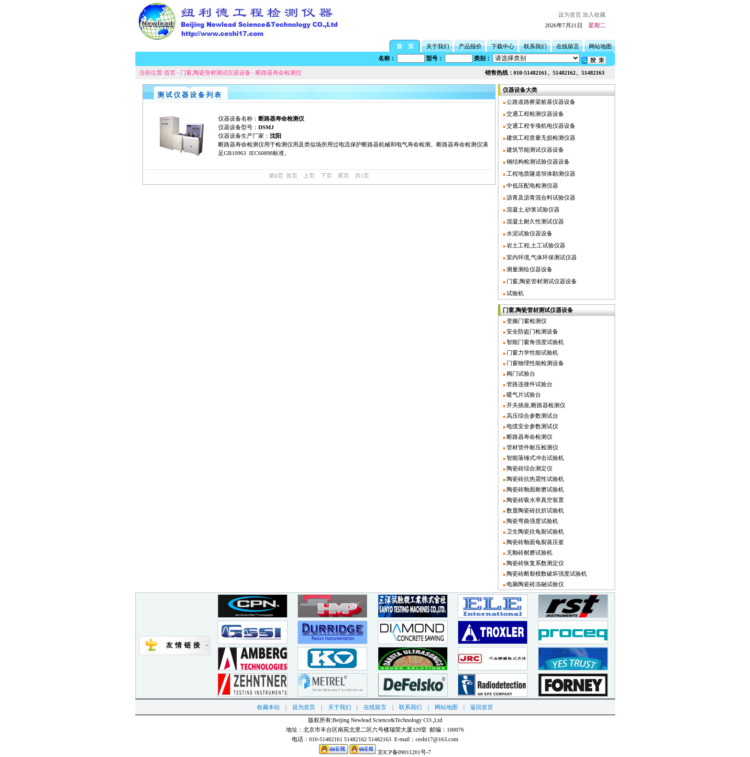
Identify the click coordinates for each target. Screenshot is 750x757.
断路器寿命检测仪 (278, 72)
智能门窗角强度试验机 (534, 342)
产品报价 (470, 46)
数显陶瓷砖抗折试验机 (534, 510)
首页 (170, 72)
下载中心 (502, 46)
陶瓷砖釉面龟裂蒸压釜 (534, 542)
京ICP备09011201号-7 (404, 752)
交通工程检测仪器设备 (534, 114)
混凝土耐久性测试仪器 (534, 221)
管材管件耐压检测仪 (531, 447)
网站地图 (600, 46)
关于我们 (437, 46)
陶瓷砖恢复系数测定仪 (534, 563)
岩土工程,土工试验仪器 (535, 245)
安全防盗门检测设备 (531, 331)
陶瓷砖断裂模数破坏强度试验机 (546, 573)
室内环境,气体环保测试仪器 (541, 257)
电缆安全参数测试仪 (531, 426)
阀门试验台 (520, 373)
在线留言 (567, 46)
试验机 (514, 293)
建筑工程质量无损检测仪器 (540, 137)
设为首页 (569, 14)
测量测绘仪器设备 (528, 269)
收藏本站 (268, 707)
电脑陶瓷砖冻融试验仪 (534, 584)
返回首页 (481, 707)
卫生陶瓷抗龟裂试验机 (534, 531)
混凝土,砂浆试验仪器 (532, 209)
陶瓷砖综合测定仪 (528, 468)
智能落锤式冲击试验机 (534, 458)
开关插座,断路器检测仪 (535, 405)
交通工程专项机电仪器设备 (540, 125)
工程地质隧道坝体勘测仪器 (540, 173)
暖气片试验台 (523, 394)
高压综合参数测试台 (531, 415)
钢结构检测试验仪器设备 (537, 161)
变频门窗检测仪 (526, 321)
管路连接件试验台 (528, 384)
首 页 (405, 46)
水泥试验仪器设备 (528, 233)
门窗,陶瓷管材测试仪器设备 (215, 72)
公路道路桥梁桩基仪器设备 (540, 102)
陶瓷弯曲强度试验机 (531, 521)
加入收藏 (594, 14)
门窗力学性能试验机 (531, 352)
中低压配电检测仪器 (531, 185)
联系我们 (535, 46)
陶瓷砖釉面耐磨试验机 (534, 489)
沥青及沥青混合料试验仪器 (540, 197)
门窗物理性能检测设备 (534, 363)
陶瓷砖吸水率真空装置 (534, 500)
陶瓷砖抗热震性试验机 (534, 479)
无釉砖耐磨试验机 (528, 552)
